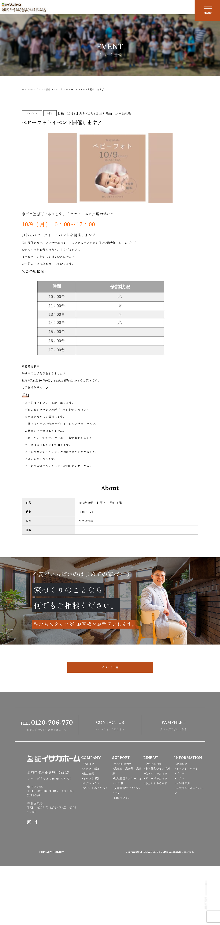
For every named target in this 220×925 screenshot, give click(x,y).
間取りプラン (123, 856)
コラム (180, 837)
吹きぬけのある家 (157, 832)
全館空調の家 (154, 822)
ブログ (180, 832)
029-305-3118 (46, 850)
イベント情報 (92, 837)
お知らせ (182, 822)
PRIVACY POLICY (52, 910)
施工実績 (89, 832)
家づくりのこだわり (96, 847)
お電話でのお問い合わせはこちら (46, 783)
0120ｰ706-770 (61, 837)
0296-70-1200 (46, 866)
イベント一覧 (110, 726)
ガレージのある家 (157, 837)
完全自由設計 (123, 822)
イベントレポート (188, 827)
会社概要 (89, 822)
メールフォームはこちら (110, 783)
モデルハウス (92, 842)
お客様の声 (183, 842)
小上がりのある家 (157, 842)
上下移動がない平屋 (158, 827)
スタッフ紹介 (92, 827)
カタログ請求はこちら (173, 783)
